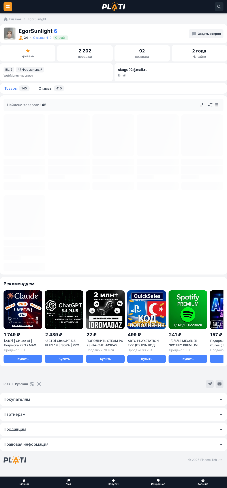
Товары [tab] (17, 88)
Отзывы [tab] (51, 88)
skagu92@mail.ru (133, 69)
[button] (24, 482)
